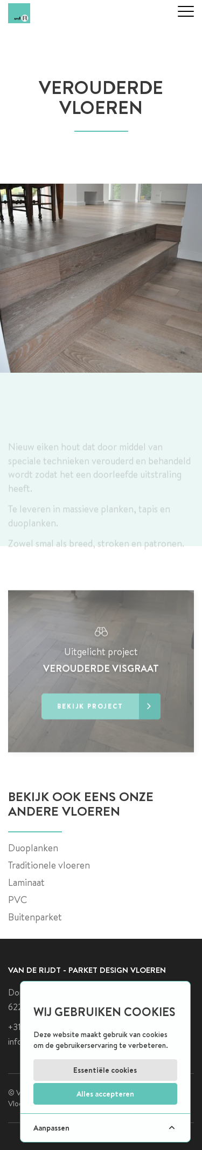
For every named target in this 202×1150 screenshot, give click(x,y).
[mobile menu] (186, 11)
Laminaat (26, 882)
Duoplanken (33, 848)
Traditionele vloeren (49, 865)
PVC (17, 899)
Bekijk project (108, 725)
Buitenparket (35, 917)
